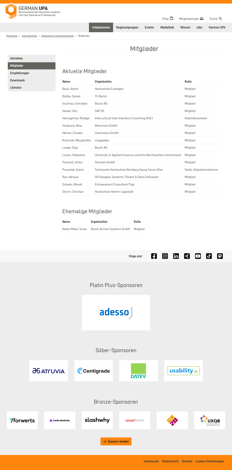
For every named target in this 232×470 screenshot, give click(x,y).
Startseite (12, 35)
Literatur (15, 88)
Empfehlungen (19, 73)
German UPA (217, 27)
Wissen (185, 27)
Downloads (17, 80)
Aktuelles (16, 58)
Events (149, 27)
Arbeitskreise (101, 27)
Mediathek (167, 27)
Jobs (199, 27)
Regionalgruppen (127, 27)
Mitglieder (16, 66)
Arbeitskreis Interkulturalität (57, 35)
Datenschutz (170, 461)
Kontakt (187, 461)
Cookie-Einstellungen (209, 461)
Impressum (151, 461)
